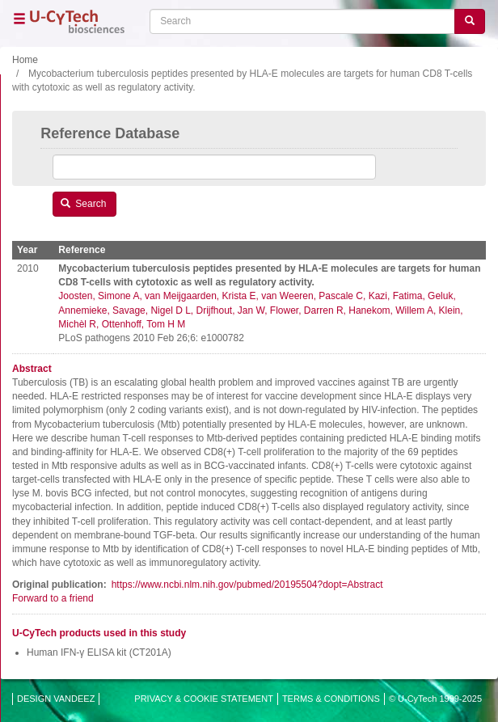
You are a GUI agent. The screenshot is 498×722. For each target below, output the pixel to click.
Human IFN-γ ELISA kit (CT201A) (99, 652)
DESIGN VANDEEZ (56, 698)
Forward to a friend (53, 598)
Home (25, 59)
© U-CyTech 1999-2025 (435, 698)
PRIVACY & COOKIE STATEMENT (203, 698)
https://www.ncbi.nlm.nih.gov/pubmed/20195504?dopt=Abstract (247, 584)
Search (83, 203)
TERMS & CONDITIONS (331, 698)
